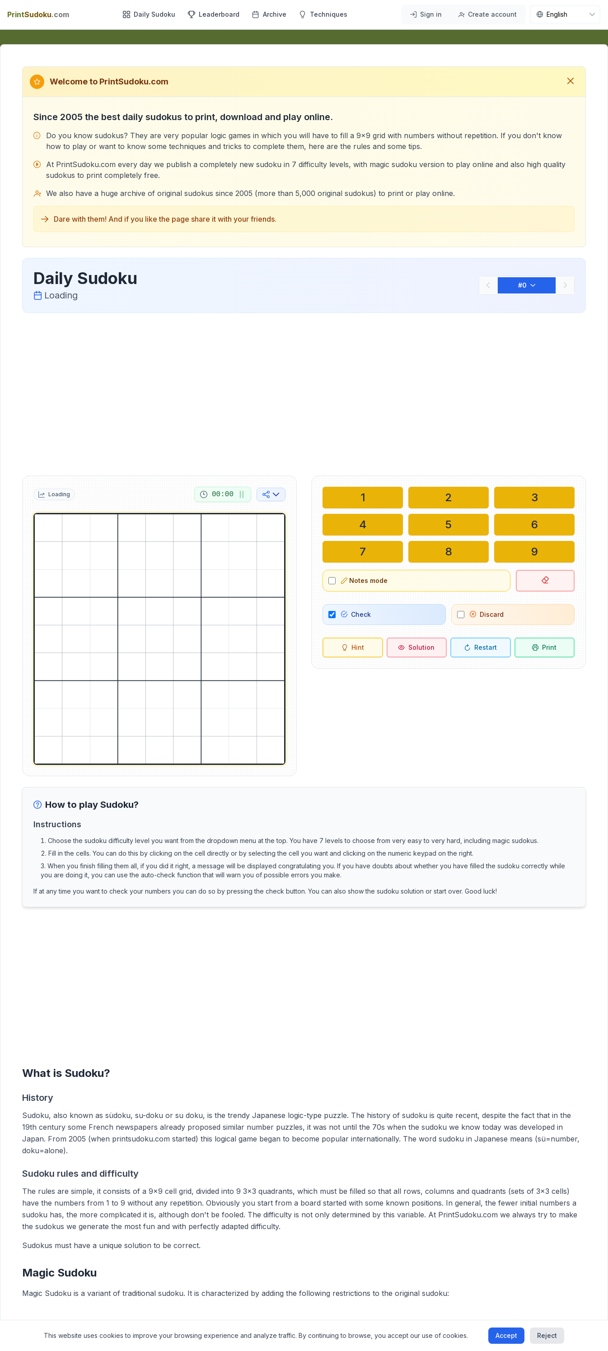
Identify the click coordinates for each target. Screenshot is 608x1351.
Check (356, 614)
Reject (547, 1335)
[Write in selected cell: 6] (534, 525)
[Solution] (417, 647)
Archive (269, 14)
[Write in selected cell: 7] (363, 552)
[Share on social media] (271, 494)
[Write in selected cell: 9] (534, 552)
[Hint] (353, 647)
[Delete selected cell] (545, 581)
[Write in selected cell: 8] (448, 552)
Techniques (323, 14)
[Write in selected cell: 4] (363, 525)
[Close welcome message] (570, 81)
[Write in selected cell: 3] (534, 497)
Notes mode (364, 580)
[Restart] (480, 647)
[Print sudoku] (544, 647)
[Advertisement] (304, 392)
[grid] (159, 639)
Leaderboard (213, 14)
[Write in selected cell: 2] (448, 497)
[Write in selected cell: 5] (448, 525)
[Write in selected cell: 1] (363, 497)
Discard (487, 614)
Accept (506, 1335)
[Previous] (488, 285)
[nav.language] (565, 14)
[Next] (565, 285)
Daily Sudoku (149, 14)
